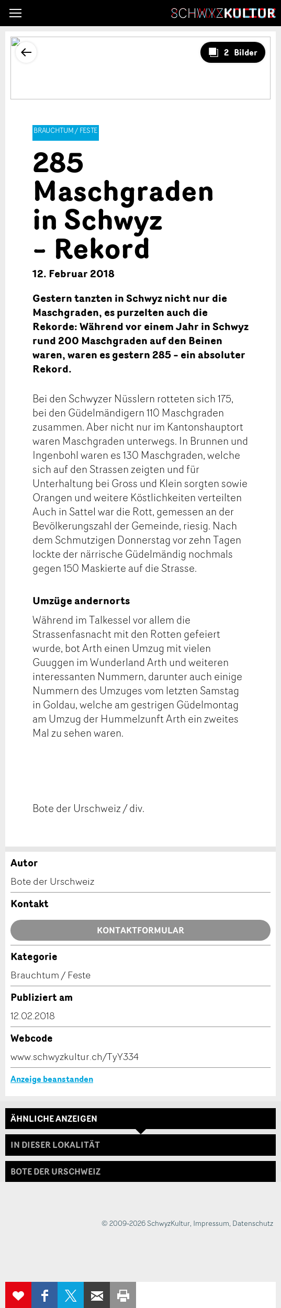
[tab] (140, 1171)
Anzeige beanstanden (51, 1079)
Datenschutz (252, 1223)
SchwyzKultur (223, 13)
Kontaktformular (140, 930)
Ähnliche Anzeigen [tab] (53, 1118)
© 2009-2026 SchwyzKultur (146, 1223)
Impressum (211, 1223)
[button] (15, 13)
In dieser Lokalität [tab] (55, 1144)
